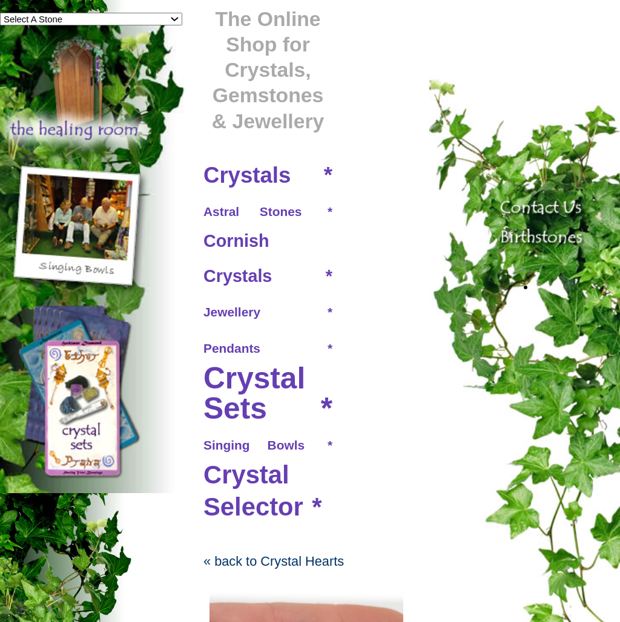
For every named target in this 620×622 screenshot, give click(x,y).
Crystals (247, 175)
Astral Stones (252, 211)
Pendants (231, 348)
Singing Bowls (254, 445)
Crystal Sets (254, 393)
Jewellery (231, 312)
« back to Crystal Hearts (273, 561)
